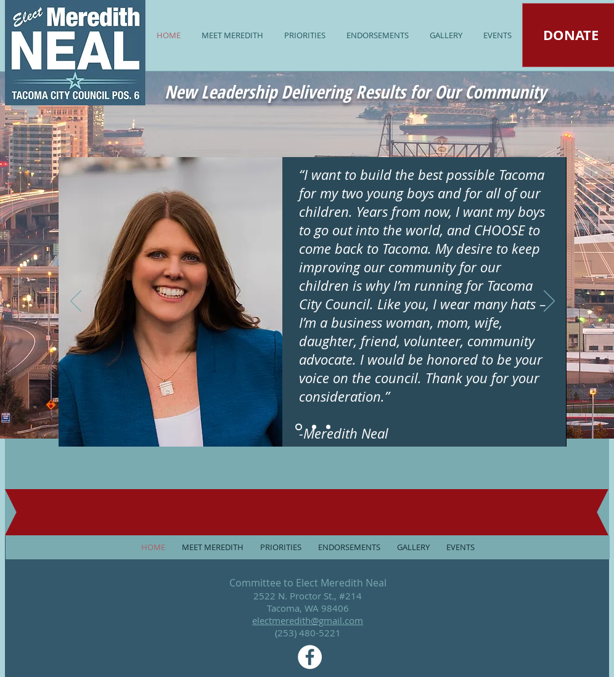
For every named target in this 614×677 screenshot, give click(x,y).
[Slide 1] (298, 427)
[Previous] (75, 302)
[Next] (549, 302)
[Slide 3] (328, 427)
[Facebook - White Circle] (310, 657)
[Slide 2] (314, 427)
